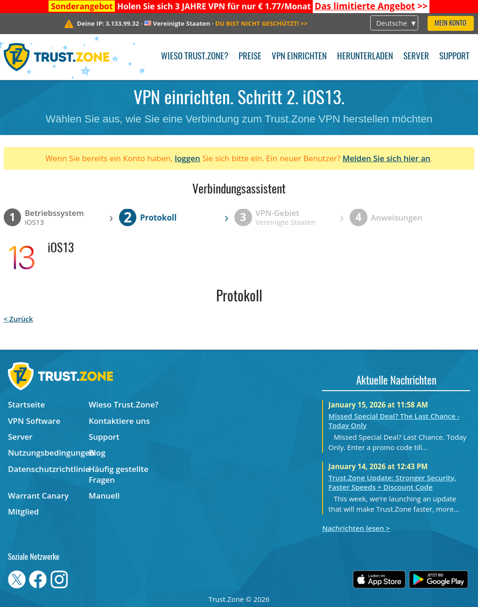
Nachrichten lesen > (356, 528)
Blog (97, 452)
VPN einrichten (299, 56)
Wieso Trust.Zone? (194, 56)
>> (371, 6)
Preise (250, 56)
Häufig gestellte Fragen (118, 474)
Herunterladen (365, 56)
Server (416, 56)
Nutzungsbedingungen (48, 452)
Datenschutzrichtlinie (48, 469)
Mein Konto (450, 23)
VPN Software (34, 420)
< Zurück (18, 318)
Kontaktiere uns (119, 420)
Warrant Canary (38, 495)
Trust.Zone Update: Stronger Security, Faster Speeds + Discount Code (393, 482)
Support (454, 56)
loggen (187, 158)
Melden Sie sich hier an (387, 158)
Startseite (26, 404)
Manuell (104, 495)
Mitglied (23, 511)
